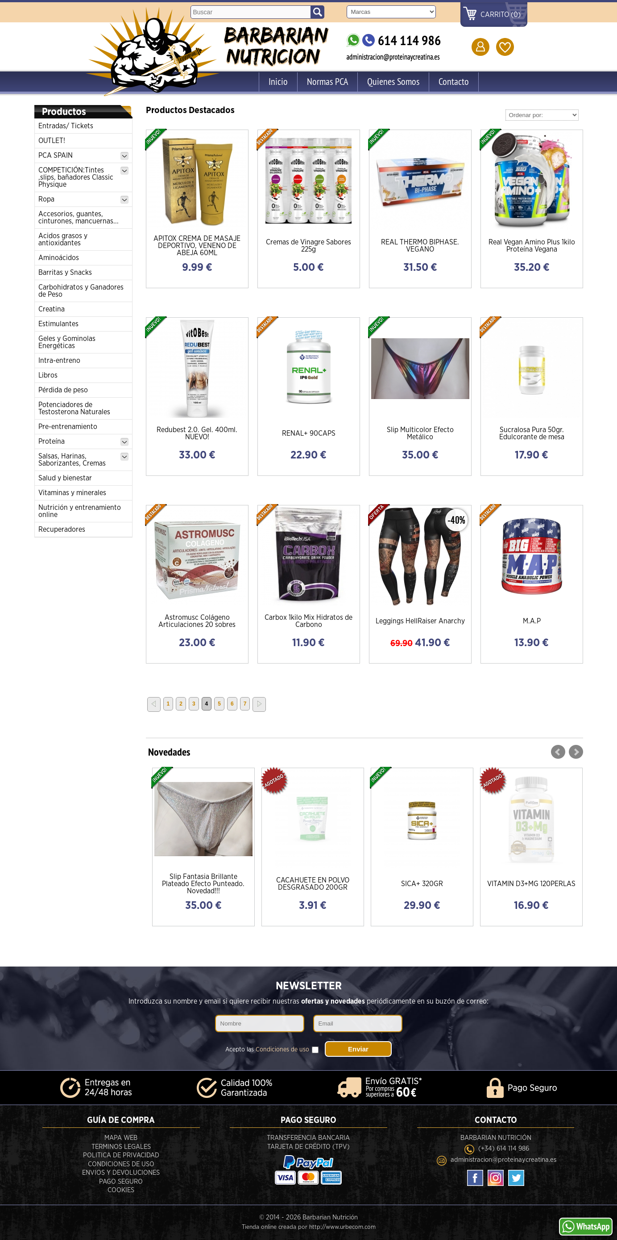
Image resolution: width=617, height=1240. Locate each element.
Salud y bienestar (65, 478)
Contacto (454, 81)
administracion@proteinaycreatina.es (503, 1159)
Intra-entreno (59, 360)
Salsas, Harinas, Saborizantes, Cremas (83, 460)
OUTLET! (51, 140)
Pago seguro (121, 1181)
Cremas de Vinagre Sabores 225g (308, 246)
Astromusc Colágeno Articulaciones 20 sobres (197, 621)
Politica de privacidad (121, 1155)
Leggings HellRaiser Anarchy (420, 621)
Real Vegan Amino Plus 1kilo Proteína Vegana (532, 246)
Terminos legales (121, 1146)
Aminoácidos (58, 257)
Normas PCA (327, 81)
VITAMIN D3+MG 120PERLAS (531, 883)
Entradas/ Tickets (65, 126)
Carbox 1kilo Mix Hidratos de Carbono (308, 621)
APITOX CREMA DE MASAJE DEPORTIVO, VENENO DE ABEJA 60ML (196, 245)
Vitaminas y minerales (72, 492)
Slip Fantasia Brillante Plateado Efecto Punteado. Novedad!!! (203, 884)
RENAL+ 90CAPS (308, 433)
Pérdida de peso (63, 390)
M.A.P (532, 621)
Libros (48, 375)
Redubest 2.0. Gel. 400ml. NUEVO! (197, 433)
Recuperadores (61, 529)
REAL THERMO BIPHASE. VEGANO (420, 246)
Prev (558, 752)
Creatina (51, 309)
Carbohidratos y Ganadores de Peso (81, 291)
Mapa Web (120, 1138)
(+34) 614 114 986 (503, 1148)
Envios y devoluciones (121, 1172)
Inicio (278, 81)
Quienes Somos (393, 81)
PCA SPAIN (83, 156)
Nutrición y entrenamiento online (79, 511)
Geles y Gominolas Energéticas (66, 342)
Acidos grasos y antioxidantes (62, 239)
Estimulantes (58, 324)
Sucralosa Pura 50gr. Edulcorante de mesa (531, 433)
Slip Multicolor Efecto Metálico (420, 433)
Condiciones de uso (282, 1050)
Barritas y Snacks (65, 272)
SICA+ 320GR (422, 883)
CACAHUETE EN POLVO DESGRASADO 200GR (312, 884)
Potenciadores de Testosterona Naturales (74, 408)
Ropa (83, 200)
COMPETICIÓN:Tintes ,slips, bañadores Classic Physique (83, 177)
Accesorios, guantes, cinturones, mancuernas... (78, 217)
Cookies (121, 1190)
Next (576, 752)
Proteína (83, 442)
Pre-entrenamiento (67, 426)
